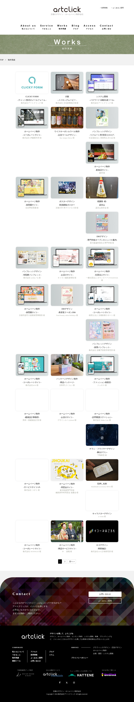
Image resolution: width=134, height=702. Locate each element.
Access (90, 27)
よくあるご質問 (105, 601)
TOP (1, 60)
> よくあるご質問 (117, 8)
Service (46, 27)
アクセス (34, 652)
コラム (51, 655)
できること (16, 655)
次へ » (71, 561)
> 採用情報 (104, 8)
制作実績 (15, 658)
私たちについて (18, 652)
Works (62, 27)
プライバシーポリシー (79, 658)
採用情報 (34, 655)
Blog (76, 27)
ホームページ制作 (100, 650)
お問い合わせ (105, 594)
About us (28, 27)
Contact (107, 27)
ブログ (51, 652)
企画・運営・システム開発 (103, 653)
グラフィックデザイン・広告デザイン (107, 647)
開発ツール (16, 661)
